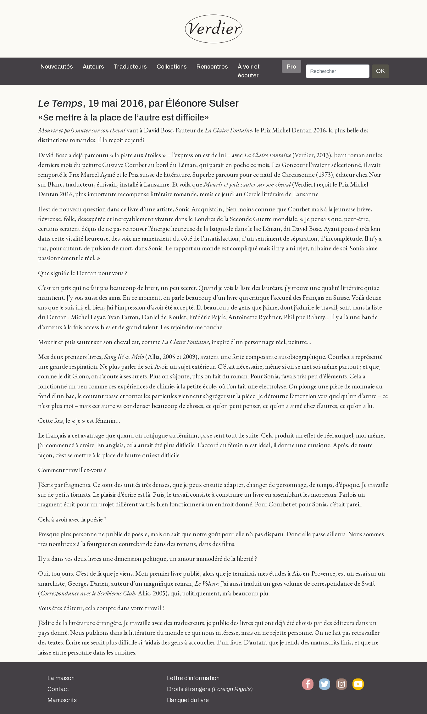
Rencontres (212, 67)
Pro (291, 67)
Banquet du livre (188, 700)
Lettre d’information (193, 678)
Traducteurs (130, 67)
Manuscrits (62, 700)
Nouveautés (57, 67)
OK (380, 71)
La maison (61, 678)
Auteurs (93, 67)
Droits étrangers (210, 689)
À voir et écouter (249, 71)
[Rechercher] (337, 71)
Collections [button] (172, 67)
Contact (58, 689)
